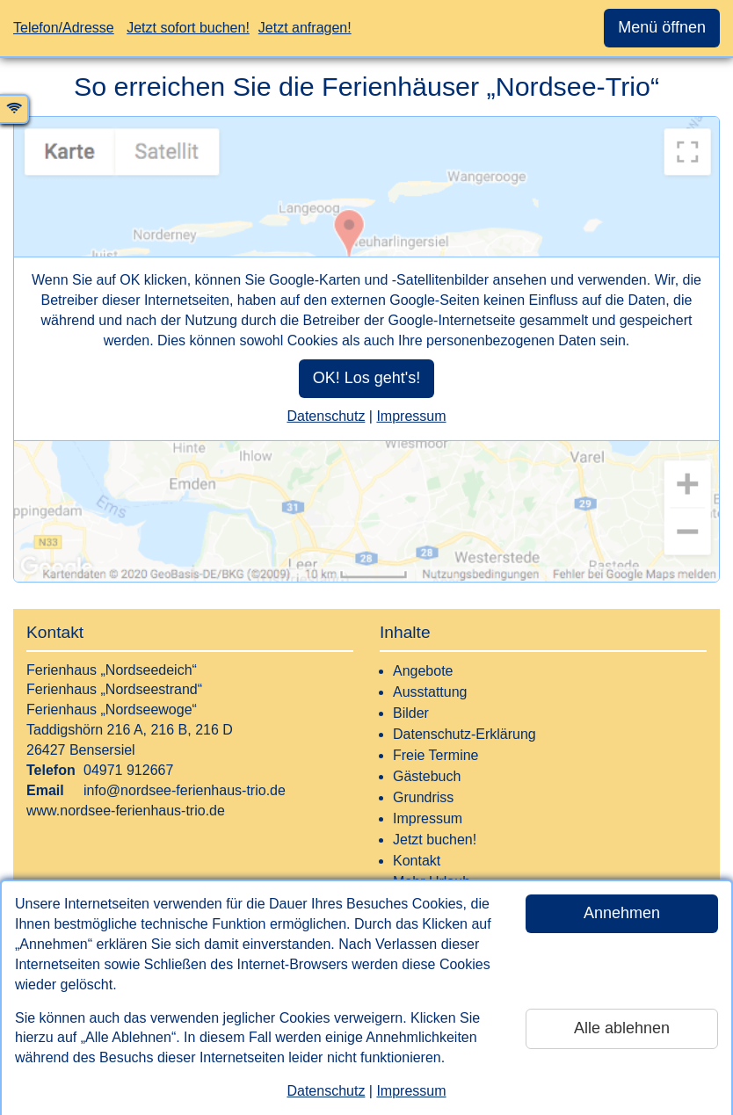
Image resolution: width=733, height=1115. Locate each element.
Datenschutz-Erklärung (464, 734)
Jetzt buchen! (434, 839)
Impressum (411, 1090)
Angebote (423, 670)
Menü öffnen (662, 27)
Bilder (411, 713)
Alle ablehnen (622, 1028)
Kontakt (416, 860)
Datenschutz (326, 1090)
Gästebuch (427, 776)
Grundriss (423, 797)
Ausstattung (430, 691)
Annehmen (622, 913)
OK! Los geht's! (367, 378)
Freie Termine (436, 755)
